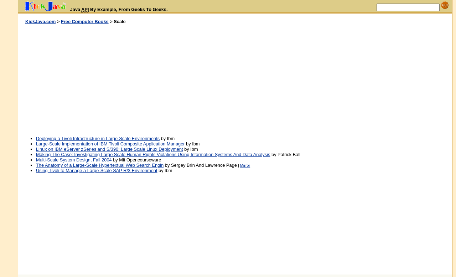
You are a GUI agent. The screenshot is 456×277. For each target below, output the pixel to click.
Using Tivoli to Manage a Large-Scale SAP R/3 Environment (96, 170)
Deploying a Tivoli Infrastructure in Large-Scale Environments (98, 138)
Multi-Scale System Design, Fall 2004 (74, 160)
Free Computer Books (85, 21)
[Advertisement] (127, 76)
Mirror (245, 165)
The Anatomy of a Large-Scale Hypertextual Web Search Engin (100, 165)
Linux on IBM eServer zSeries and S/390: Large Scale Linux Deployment (109, 149)
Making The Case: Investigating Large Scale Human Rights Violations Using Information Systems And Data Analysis (153, 154)
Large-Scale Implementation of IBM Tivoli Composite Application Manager (110, 144)
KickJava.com (40, 21)
